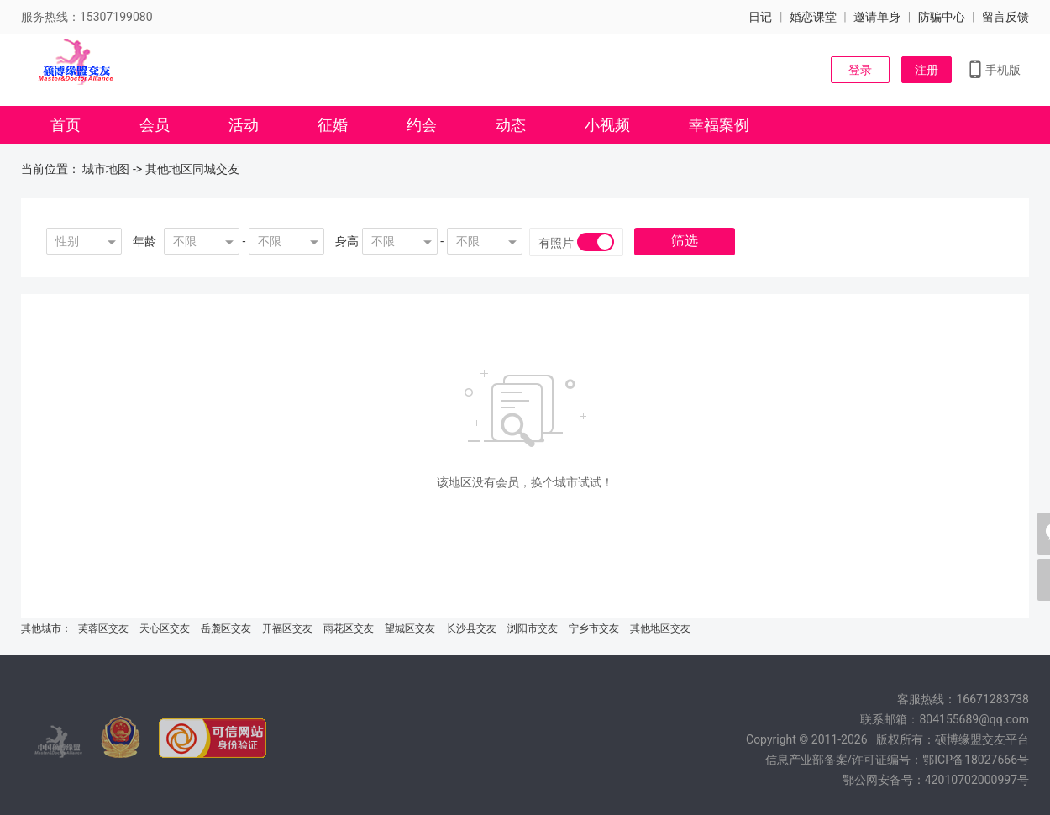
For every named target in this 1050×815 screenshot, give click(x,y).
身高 (347, 241)
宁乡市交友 (594, 628)
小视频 (607, 125)
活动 (243, 125)
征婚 (333, 125)
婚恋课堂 (813, 17)
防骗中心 (941, 17)
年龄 (144, 241)
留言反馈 (1005, 17)
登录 (860, 69)
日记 (760, 17)
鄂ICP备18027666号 (975, 759)
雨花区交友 (348, 628)
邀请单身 (876, 17)
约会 (422, 125)
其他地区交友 (660, 628)
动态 (511, 125)
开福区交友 (287, 628)
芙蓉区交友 (103, 628)
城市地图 (105, 169)
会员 (154, 125)
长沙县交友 (471, 628)
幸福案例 (719, 125)
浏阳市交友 (532, 628)
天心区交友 (164, 628)
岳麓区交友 (226, 628)
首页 (65, 125)
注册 (926, 69)
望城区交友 (410, 628)
